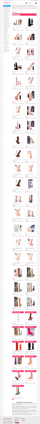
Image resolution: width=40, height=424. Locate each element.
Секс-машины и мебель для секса (7, 35)
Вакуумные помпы (6, 12)
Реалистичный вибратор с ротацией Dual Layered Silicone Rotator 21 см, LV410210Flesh (30, 277)
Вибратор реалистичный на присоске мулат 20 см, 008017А (17, 71)
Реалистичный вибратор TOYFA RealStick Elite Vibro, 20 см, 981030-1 (30, 174)
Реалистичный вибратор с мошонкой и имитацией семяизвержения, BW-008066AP (17, 130)
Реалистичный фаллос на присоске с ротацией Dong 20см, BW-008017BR (30, 57)
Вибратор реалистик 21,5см (15, 336)
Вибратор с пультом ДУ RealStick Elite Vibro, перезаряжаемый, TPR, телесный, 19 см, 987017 (30, 248)
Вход (31, 0)
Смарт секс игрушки (6, 37)
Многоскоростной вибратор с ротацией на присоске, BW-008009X (30, 71)
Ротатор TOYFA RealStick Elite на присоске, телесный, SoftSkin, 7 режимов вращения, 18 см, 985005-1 (30, 263)
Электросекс (5, 48)
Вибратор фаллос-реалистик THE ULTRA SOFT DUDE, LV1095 (30, 218)
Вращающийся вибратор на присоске (16, 380)
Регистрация (34, 0)
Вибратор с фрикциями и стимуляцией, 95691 (17, 233)
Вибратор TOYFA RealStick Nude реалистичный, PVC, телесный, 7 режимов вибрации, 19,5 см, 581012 (30, 86)
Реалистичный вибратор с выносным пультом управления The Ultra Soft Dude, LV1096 (17, 204)
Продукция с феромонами (5, 33)
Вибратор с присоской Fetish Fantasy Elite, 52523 (30, 189)
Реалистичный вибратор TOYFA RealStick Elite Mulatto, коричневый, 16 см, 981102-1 (18, 189)
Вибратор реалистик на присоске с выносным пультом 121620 (30, 321)
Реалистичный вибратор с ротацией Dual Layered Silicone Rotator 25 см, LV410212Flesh (17, 292)
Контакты (13, 7)
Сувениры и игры (6, 42)
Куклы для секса (6, 22)
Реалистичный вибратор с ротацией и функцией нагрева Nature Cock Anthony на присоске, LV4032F (17, 307)
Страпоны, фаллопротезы (6, 39)
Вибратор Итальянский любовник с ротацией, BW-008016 (30, 233)
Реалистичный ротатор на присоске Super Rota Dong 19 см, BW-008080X (30, 101)
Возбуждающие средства (6, 17)
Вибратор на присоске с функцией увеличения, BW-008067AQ (30, 115)
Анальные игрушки (6, 8)
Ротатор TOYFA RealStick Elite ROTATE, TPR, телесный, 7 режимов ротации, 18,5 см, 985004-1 (18, 263)
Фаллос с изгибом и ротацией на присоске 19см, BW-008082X (18, 101)
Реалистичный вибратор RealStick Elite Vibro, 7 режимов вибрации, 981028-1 (17, 115)
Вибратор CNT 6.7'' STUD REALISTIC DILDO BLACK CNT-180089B (30, 27)
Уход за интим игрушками (6, 45)
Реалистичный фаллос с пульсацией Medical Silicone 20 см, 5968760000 (30, 307)
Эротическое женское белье (7, 52)
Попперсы (5, 28)
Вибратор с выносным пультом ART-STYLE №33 (30, 380)
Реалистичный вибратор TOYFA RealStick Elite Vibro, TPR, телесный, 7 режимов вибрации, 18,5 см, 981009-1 (18, 218)
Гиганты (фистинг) (6, 18)
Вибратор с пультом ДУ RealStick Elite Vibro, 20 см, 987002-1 (17, 277)
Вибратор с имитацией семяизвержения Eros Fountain (18, 86)
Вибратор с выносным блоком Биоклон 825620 (17, 395)
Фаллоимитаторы (6, 47)
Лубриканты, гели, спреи (7, 23)
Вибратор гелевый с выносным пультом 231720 (29, 336)
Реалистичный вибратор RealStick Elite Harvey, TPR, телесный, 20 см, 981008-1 (18, 174)
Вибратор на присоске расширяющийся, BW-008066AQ (30, 130)
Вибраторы (5, 13)
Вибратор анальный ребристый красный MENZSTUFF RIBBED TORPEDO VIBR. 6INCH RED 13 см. (18, 351)
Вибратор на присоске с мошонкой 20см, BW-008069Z (18, 27)
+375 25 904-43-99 (5, 0)
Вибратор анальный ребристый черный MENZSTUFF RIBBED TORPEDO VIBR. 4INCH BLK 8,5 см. (30, 351)
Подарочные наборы (7, 27)
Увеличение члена (6, 43)
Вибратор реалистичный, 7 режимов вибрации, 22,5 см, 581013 (30, 160)
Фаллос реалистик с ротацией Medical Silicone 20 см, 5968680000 (30, 292)
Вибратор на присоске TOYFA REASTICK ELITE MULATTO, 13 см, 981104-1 (17, 160)
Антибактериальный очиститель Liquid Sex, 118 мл (17, 321)
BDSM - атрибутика (6, 7)
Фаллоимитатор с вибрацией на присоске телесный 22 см (30, 145)
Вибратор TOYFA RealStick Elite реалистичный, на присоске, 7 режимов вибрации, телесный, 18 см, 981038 (17, 248)
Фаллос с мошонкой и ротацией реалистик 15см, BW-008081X (30, 42)
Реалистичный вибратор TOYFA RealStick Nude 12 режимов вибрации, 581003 (17, 57)
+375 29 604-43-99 (11, 0)
